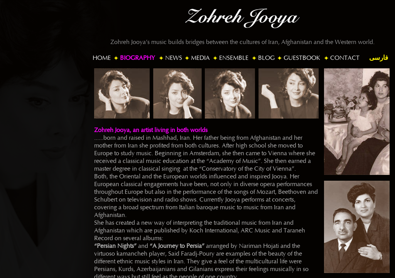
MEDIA (200, 58)
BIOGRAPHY (137, 58)
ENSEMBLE (233, 58)
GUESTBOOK (302, 58)
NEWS (173, 58)
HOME (102, 58)
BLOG (266, 58)
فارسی (378, 58)
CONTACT (345, 58)
